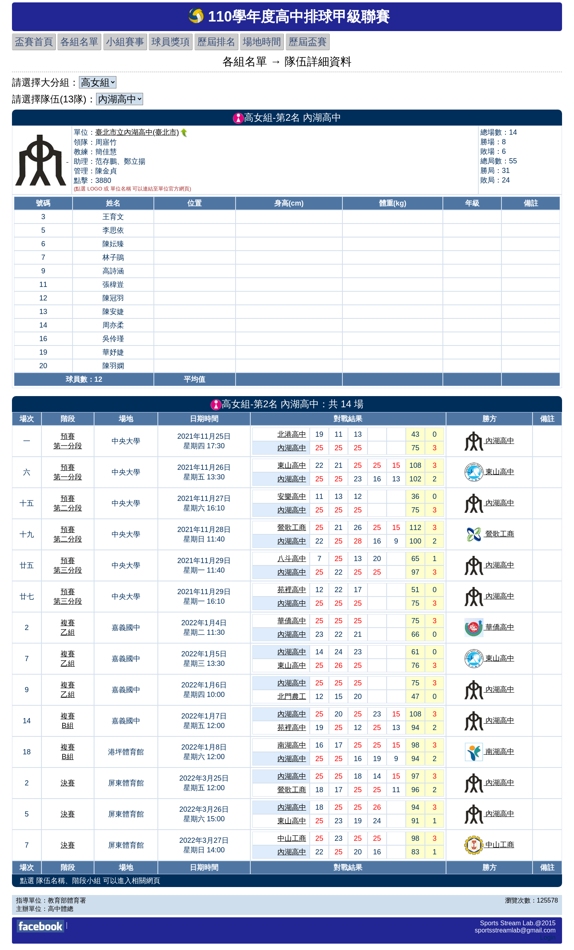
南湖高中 (291, 745)
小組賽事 (125, 41)
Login (548, 937)
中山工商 (291, 838)
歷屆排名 (216, 41)
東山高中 (291, 465)
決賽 (68, 783)
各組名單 (79, 41)
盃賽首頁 (34, 41)
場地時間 (262, 41)
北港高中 (291, 434)
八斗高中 (291, 559)
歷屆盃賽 (308, 41)
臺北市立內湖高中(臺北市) (142, 132)
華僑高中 (291, 621)
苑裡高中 (291, 590)
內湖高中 (291, 448)
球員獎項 (170, 41)
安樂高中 (291, 497)
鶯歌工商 (291, 528)
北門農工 (291, 697)
